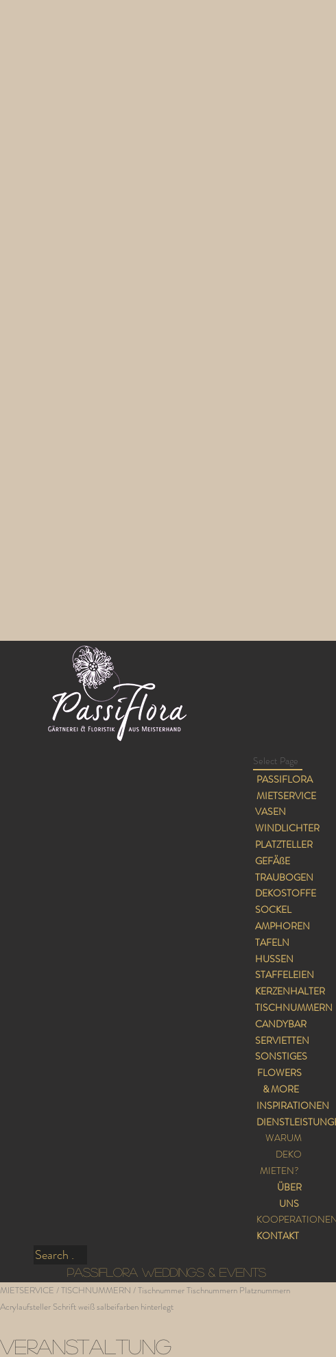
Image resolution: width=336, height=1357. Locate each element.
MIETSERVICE (286, 796)
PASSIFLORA (284, 779)
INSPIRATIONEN (292, 1105)
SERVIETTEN (282, 1040)
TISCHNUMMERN (294, 1007)
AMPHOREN (282, 926)
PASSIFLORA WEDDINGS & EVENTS (166, 1272)
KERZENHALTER (290, 991)
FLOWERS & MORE (279, 1081)
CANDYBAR (281, 1024)
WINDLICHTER (287, 828)
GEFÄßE (272, 861)
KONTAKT (277, 1236)
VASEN (270, 811)
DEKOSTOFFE (285, 893)
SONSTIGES (281, 1056)
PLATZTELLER (284, 844)
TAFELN (272, 942)
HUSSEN (274, 959)
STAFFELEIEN (284, 974)
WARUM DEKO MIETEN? (280, 1154)
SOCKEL (273, 909)
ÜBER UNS (289, 1195)
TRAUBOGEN (284, 877)
